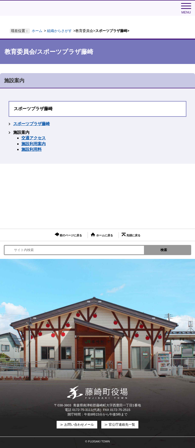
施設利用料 (31, 149)
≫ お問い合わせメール (77, 424)
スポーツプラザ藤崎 (31, 124)
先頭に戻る (131, 235)
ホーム (37, 31)
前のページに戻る (68, 234)
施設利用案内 (33, 144)
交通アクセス (33, 138)
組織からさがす (59, 31)
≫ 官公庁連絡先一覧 (119, 424)
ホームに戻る (102, 235)
